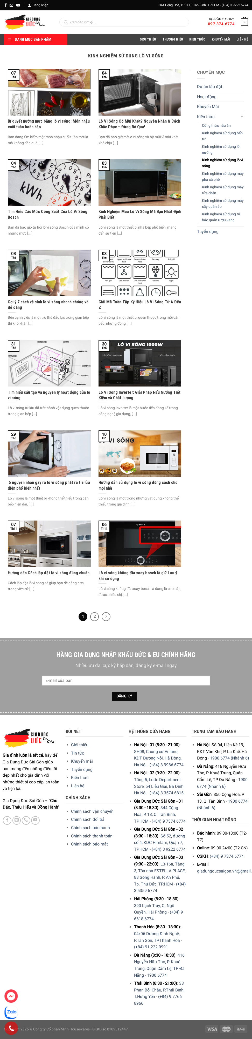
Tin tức (77, 753)
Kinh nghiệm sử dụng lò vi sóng (222, 163)
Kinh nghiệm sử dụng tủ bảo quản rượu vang (221, 217)
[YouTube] (18, 5)
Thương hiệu (173, 39)
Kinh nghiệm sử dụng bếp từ (222, 136)
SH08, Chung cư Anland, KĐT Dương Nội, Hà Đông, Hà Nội (157, 758)
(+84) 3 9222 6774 (235, 5)
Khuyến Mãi (221, 39)
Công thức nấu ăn (216, 125)
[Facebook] (6, 5)
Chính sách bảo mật (89, 844)
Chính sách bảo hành (90, 827)
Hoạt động (206, 96)
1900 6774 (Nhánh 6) (229, 758)
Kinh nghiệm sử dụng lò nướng (221, 149)
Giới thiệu (79, 744)
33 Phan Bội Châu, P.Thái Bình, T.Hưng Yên (159, 990)
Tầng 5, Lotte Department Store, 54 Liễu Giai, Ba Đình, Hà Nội (159, 786)
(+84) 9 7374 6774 (169, 821)
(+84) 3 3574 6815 (167, 792)
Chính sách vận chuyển (92, 811)
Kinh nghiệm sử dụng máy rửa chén (223, 190)
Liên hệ (77, 785)
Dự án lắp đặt (209, 86)
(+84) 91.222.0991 (151, 946)
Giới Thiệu (148, 39)
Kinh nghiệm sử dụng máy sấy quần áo (223, 203)
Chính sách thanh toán (92, 836)
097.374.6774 (221, 24)
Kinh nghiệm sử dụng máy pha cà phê (223, 176)
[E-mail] (11, 5)
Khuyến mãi (82, 761)
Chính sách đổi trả (87, 819)
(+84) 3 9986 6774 (167, 764)
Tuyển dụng (208, 231)
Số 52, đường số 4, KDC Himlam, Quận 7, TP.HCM (159, 843)
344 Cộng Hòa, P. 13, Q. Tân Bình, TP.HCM (156, 814)
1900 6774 (157, 975)
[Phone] (11, 1028)
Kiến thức (197, 39)
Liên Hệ (242, 39)
